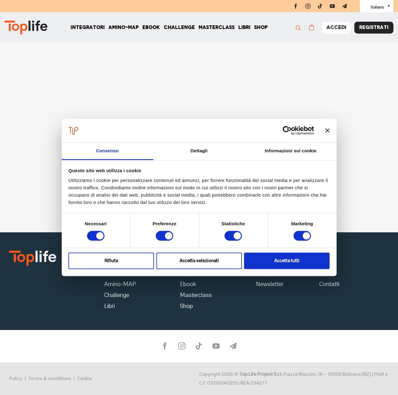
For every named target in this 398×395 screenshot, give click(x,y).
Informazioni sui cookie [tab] (290, 150)
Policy (15, 378)
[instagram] (308, 6)
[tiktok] (320, 6)
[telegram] (344, 6)
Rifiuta (111, 261)
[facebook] (296, 6)
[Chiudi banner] (327, 131)
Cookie (84, 378)
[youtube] (332, 6)
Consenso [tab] (107, 150)
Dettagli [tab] (199, 150)
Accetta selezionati (199, 261)
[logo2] (32, 252)
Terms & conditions (49, 378)
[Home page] (26, 27)
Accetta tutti (286, 261)
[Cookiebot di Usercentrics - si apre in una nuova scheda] (287, 130)
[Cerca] (301, 27)
